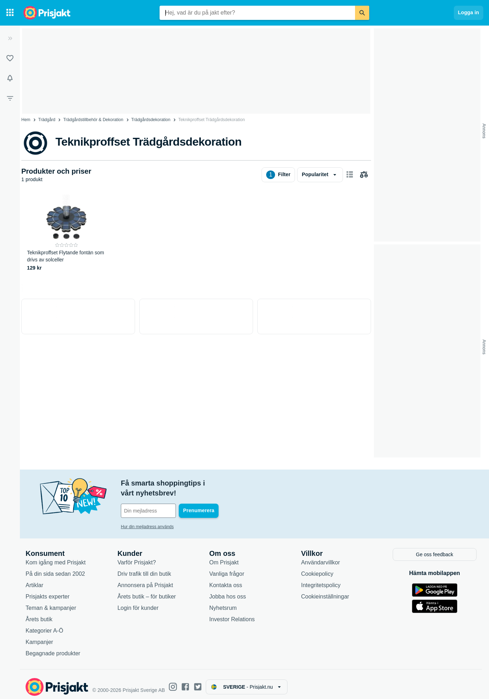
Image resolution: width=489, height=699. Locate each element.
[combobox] (257, 13)
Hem (25, 119)
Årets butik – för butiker (146, 591)
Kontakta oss (225, 579)
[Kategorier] (10, 13)
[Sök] (362, 13)
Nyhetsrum (223, 602)
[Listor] (10, 58)
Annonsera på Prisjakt (145, 579)
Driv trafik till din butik (144, 568)
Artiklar (34, 579)
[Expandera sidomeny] (10, 38)
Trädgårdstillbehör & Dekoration (93, 119)
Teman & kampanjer (51, 602)
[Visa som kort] (350, 175)
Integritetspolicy (320, 579)
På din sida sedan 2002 (55, 568)
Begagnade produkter (53, 648)
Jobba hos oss (227, 591)
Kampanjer (39, 636)
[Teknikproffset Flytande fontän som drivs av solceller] (66, 233)
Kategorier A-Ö (44, 625)
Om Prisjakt (224, 557)
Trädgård (46, 119)
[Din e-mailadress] (167, 501)
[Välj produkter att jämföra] (364, 174)
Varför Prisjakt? (136, 557)
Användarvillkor (320, 557)
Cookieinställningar (325, 591)
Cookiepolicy (317, 568)
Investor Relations (232, 614)
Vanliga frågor (226, 568)
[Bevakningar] (10, 78)
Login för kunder (137, 602)
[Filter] (10, 98)
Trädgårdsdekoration (150, 119)
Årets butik (39, 614)
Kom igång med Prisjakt (56, 557)
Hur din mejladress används (147, 516)
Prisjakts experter (48, 591)
